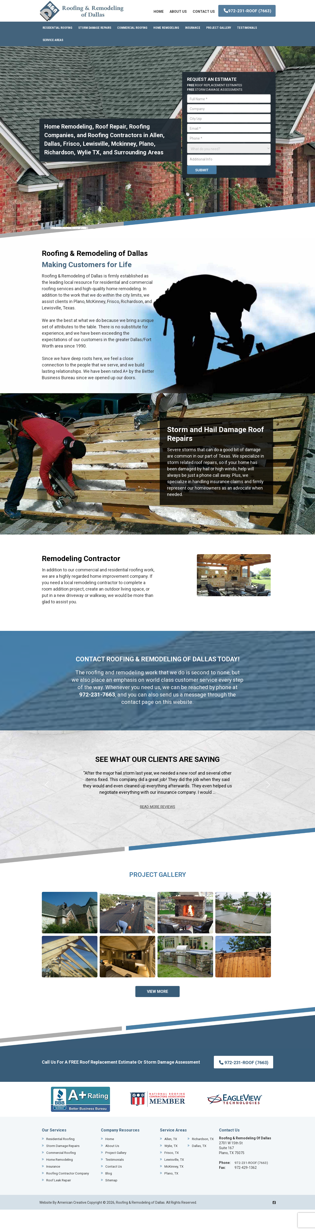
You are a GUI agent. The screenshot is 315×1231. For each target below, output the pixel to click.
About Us (112, 1167)
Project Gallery (116, 1174)
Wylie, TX (171, 1174)
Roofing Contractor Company (69, 1195)
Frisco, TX (171, 1181)
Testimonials (115, 1181)
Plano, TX (171, 1202)
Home (110, 1160)
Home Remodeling (60, 1181)
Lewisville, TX (174, 1188)
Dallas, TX (173, 1167)
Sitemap (112, 1202)
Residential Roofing (61, 1160)
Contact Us (113, 1188)
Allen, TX (171, 1160)
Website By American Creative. (63, 1224)
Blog (108, 1195)
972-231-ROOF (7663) (246, 37)
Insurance (54, 1188)
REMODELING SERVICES (69, 249)
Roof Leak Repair (59, 1202)
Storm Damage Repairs (64, 1167)
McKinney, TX (174, 1195)
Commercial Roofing (62, 1174)
